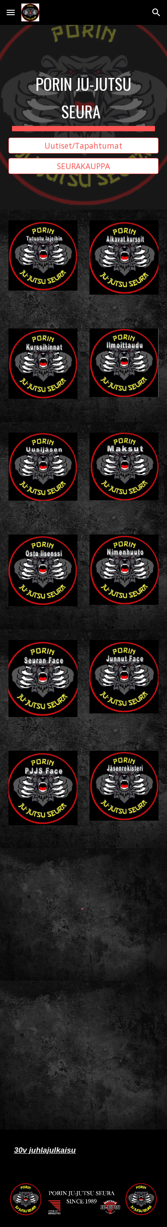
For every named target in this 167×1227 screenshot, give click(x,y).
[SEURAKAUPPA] (84, 166)
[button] (10, 12)
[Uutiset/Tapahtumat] (84, 145)
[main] (83, 99)
